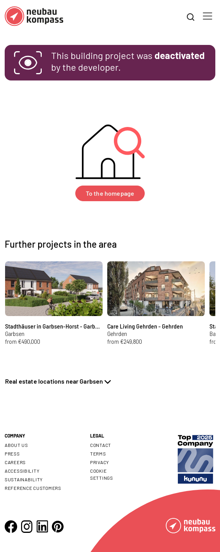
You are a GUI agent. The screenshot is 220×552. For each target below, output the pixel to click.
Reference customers (33, 488)
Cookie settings (101, 474)
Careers (15, 462)
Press (12, 453)
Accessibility (22, 470)
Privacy (99, 462)
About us (16, 445)
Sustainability (24, 479)
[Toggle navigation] (207, 16)
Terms (98, 453)
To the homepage (110, 193)
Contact (100, 445)
